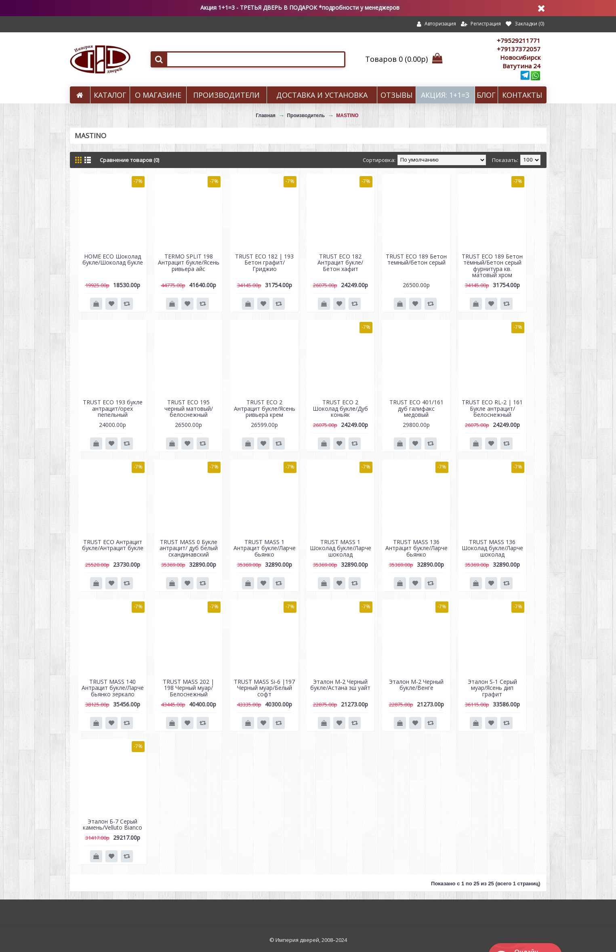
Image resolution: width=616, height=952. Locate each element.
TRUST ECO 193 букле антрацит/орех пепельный (113, 408)
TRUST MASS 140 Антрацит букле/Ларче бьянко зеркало (113, 688)
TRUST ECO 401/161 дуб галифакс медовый (416, 408)
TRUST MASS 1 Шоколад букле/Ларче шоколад (340, 548)
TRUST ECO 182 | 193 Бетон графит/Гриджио (264, 262)
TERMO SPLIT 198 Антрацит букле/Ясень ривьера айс (188, 262)
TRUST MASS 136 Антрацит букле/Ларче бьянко (416, 548)
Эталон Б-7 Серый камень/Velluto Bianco (112, 824)
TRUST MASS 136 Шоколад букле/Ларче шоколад (492, 548)
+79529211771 (518, 40)
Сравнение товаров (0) (129, 160)
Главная (265, 115)
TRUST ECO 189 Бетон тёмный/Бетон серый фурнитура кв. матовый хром (492, 265)
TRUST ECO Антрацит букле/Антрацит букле (112, 545)
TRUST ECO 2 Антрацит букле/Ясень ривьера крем (264, 408)
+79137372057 (518, 49)
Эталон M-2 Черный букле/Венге (416, 684)
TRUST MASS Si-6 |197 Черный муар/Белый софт (264, 688)
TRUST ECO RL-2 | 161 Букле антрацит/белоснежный (492, 408)
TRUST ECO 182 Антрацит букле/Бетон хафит (340, 262)
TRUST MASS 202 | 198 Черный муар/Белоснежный (188, 688)
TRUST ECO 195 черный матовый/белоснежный (188, 408)
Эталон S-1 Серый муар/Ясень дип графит (492, 688)
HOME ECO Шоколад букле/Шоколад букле (112, 259)
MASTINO (347, 115)
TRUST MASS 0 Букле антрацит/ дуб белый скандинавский (189, 548)
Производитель (306, 115)
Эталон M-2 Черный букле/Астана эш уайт (340, 684)
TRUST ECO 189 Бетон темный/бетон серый (416, 259)
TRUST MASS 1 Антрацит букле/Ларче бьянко (264, 548)
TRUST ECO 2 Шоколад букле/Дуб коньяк (340, 408)
